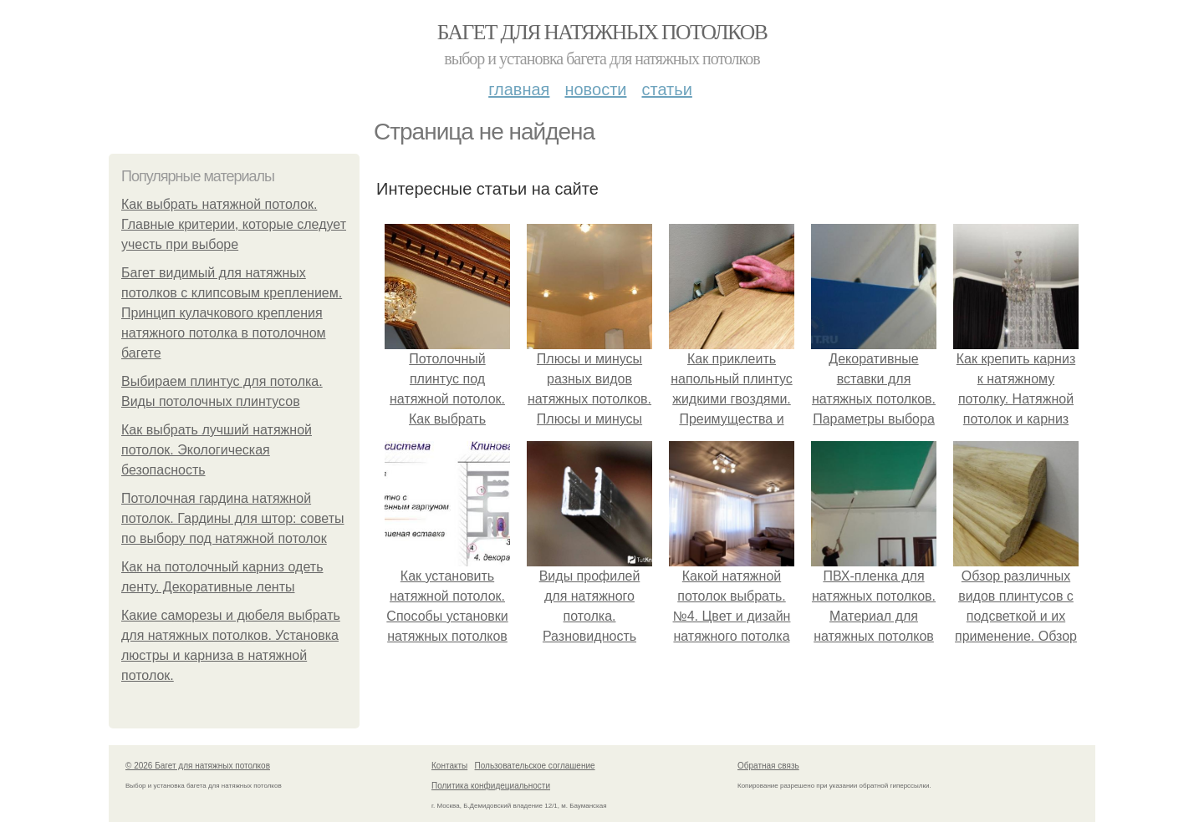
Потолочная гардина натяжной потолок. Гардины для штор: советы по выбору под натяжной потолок (232, 518)
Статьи (666, 89)
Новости (595, 89)
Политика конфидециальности (490, 785)
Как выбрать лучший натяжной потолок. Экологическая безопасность (216, 450)
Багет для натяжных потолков (602, 32)
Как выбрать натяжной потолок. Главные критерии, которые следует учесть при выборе (233, 224)
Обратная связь (768, 765)
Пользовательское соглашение (535, 765)
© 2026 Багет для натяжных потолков (197, 765)
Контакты (449, 765)
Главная (518, 89)
